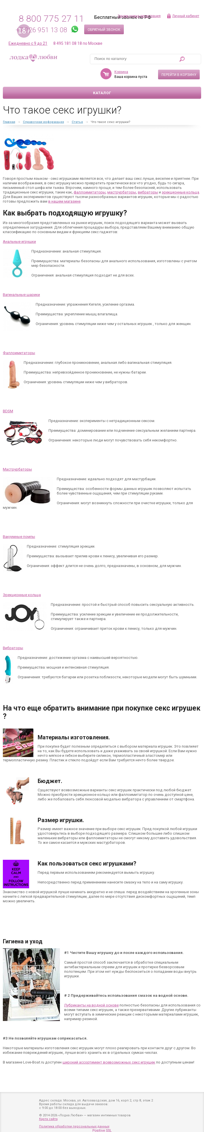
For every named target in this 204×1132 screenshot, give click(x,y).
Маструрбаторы (17, 469)
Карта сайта (48, 1119)
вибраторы (148, 192)
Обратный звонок (104, 30)
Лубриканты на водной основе (91, 1005)
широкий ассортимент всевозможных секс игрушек (108, 1062)
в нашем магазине (64, 201)
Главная (9, 122)
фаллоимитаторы (90, 192)
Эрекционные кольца (22, 595)
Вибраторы (13, 648)
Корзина (121, 72)
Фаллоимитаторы (19, 353)
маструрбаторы (121, 192)
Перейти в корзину (178, 75)
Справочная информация (43, 122)
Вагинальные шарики (21, 294)
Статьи (77, 122)
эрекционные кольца (180, 192)
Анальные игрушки (19, 241)
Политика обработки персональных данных (74, 1126)
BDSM (8, 411)
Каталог (102, 93)
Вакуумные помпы (19, 536)
